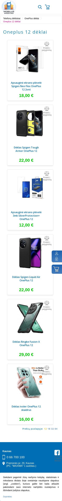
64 (56, 428)
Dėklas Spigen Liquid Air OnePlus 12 (26, 278)
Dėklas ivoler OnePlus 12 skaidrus (26, 408)
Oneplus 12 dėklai (11, 21)
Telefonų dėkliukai (11, 18)
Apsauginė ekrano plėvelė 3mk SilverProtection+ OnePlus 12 (26, 216)
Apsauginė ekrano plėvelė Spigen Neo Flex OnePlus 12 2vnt (26, 86)
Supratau (7, 496)
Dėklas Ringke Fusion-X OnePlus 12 (26, 343)
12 (45, 428)
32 (52, 428)
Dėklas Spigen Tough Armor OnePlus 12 (26, 149)
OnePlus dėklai (31, 18)
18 (49, 428)
